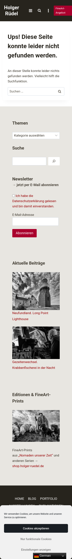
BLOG (32, 499)
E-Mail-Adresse (23, 215)
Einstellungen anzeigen (36, 549)
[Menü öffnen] (30, 11)
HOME (19, 499)
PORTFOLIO (48, 499)
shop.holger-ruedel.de (28, 466)
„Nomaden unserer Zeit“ (35, 455)
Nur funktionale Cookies (36, 539)
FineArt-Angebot (60, 10)
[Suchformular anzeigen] (39, 10)
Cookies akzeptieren (36, 528)
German (42, 556)
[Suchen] (54, 161)
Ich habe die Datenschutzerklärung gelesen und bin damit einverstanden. (34, 201)
